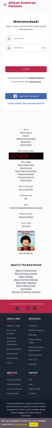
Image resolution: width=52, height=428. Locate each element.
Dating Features (14, 349)
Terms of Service (14, 389)
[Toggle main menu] (5, 4)
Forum (9, 362)
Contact (32, 393)
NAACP (26, 135)
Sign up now (35, 81)
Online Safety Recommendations (26, 103)
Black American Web (26, 138)
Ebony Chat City (26, 189)
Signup (10, 325)
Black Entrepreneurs (26, 273)
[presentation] (26, 58)
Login (17, 325)
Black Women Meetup (26, 279)
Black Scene (26, 180)
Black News (26, 141)
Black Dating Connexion (26, 171)
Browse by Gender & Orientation (12, 341)
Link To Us (33, 359)
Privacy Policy (13, 393)
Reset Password (36, 78)
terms (22, 412)
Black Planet (26, 145)
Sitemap (32, 364)
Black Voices (26, 132)
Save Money (12, 353)
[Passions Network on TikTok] (34, 308)
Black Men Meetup (26, 282)
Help (31, 384)
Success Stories (14, 379)
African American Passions (22, 4)
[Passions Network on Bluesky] (28, 308)
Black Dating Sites (26, 165)
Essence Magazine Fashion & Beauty (26, 207)
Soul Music (26, 288)
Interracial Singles (26, 174)
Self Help (33, 335)
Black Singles (26, 168)
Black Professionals (26, 270)
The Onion (26, 226)
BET (26, 198)
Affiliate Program (36, 330)
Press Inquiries (35, 355)
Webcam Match (26, 217)
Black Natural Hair (26, 285)
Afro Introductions (26, 177)
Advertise (33, 325)
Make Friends (35, 389)
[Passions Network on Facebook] (17, 308)
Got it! (34, 424)
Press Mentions (13, 384)
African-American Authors (26, 292)
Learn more (21, 424)
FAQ (30, 379)
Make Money (12, 358)
